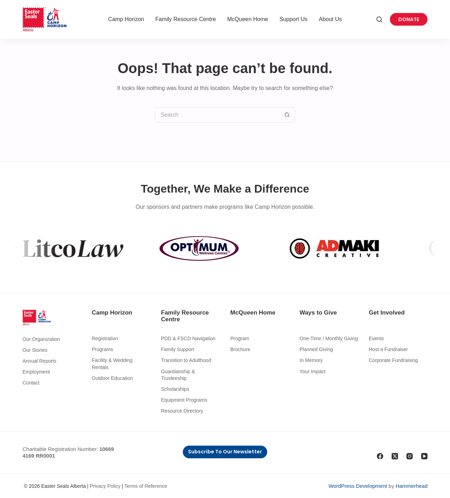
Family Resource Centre (185, 19)
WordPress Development (357, 486)
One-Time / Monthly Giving (329, 338)
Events (376, 338)
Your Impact (313, 371)
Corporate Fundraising (393, 360)
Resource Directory (182, 411)
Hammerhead (412, 486)
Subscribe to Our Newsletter (225, 451)
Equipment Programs (184, 400)
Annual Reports (39, 361)
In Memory (311, 360)
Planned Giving (316, 349)
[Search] (379, 19)
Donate (408, 19)
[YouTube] (424, 456)
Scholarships (175, 389)
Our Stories (34, 350)
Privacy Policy (105, 486)
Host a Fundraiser (388, 349)
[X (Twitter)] (395, 456)
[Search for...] (217, 115)
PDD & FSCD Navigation (188, 338)
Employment (36, 372)
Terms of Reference (145, 486)
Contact (30, 383)
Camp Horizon (126, 19)
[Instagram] (409, 456)
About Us (330, 19)
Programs (102, 349)
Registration (105, 338)
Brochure (240, 349)
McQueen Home (247, 19)
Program (239, 338)
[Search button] (287, 115)
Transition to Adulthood (186, 360)
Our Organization (41, 339)
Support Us (293, 19)
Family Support (177, 349)
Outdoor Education (112, 378)
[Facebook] (380, 456)
